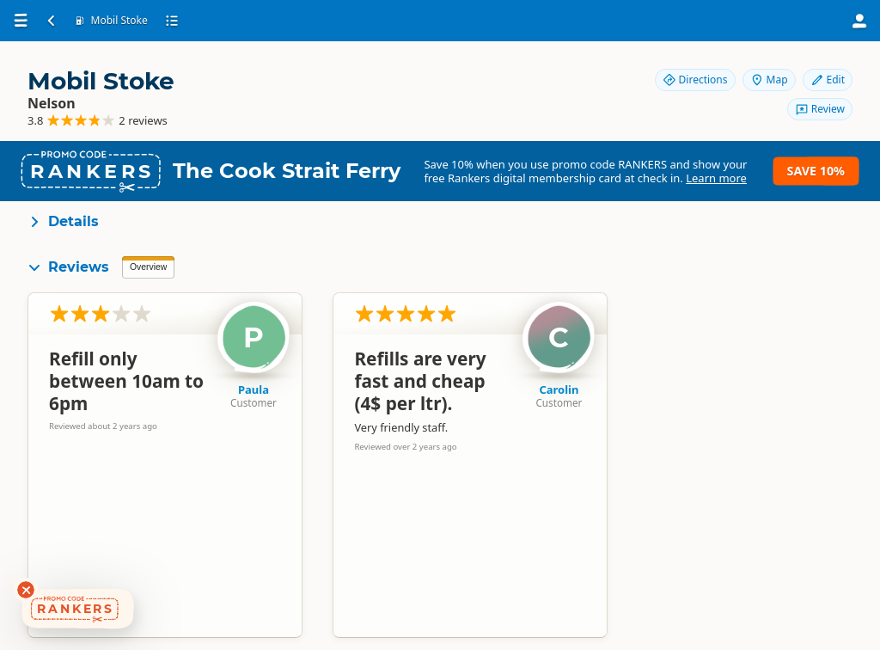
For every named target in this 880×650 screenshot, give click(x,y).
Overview (148, 267)
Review (820, 108)
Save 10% (816, 170)
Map (769, 79)
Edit (827, 79)
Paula (253, 389)
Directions (695, 79)
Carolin (558, 389)
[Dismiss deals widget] (25, 589)
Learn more (716, 178)
